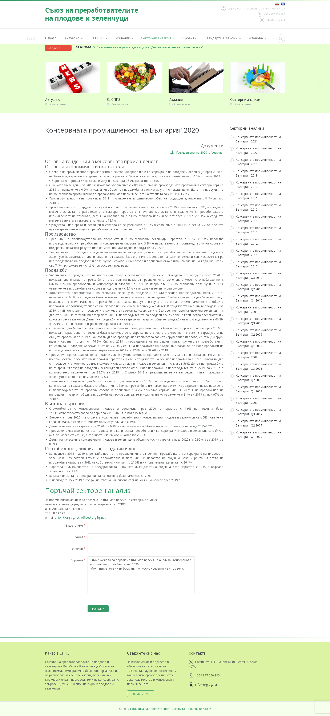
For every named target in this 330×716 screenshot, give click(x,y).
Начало (50, 38)
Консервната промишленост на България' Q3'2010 (255, 275)
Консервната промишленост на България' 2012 (255, 241)
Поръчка (77, 560)
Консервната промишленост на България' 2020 (255, 150)
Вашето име (75, 525)
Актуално (73, 38)
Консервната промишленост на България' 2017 (255, 184)
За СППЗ (99, 38)
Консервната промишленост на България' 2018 (255, 173)
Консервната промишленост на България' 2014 (255, 218)
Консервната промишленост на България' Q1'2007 (255, 434)
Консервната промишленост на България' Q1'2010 (255, 298)
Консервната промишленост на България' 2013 (255, 230)
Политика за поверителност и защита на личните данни (170, 709)
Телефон (77, 549)
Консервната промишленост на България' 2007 (255, 400)
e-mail (80, 537)
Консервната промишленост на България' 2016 (255, 196)
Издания (124, 38)
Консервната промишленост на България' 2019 (255, 162)
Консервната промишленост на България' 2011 (255, 252)
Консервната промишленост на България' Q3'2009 (255, 321)
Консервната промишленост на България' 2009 (255, 309)
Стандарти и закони (223, 38)
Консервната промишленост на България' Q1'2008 (255, 389)
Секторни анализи (157, 38)
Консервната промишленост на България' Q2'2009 (255, 332)
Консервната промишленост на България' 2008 (255, 355)
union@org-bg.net (67, 517)
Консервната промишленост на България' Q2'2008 (255, 377)
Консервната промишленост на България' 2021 (255, 139)
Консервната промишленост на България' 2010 (255, 264)
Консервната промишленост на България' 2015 (255, 207)
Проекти (189, 38)
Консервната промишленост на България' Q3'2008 (255, 366)
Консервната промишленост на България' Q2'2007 (255, 423)
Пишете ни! (140, 693)
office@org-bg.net (93, 517)
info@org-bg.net (272, 20)
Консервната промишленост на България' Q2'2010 (255, 287)
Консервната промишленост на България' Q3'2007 (255, 412)
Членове (257, 38)
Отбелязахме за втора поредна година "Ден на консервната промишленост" (140, 47)
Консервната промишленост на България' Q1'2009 (255, 343)
